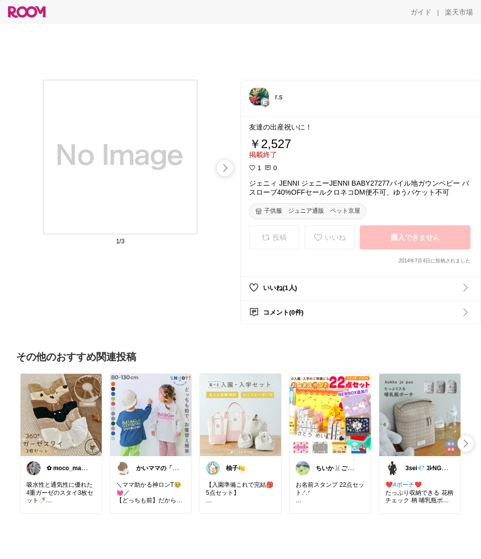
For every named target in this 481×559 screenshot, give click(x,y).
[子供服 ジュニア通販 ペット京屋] (307, 211)
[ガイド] (420, 12)
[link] (61, 414)
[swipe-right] (225, 168)
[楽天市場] (459, 12)
